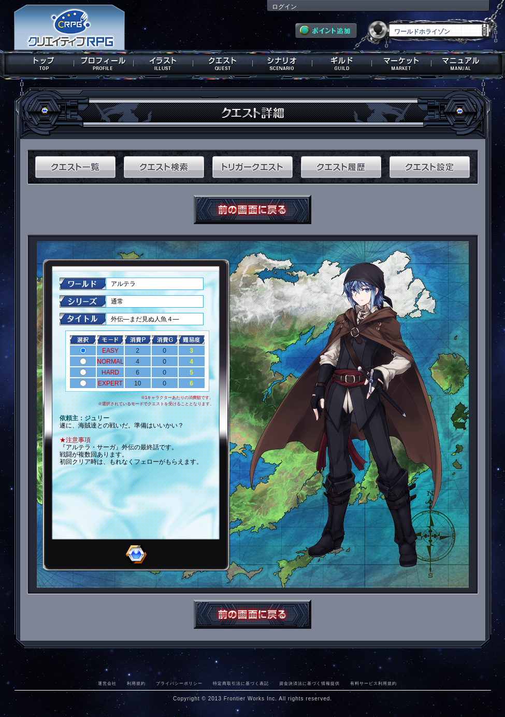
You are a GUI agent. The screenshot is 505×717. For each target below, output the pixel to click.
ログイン (284, 6)
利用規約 (136, 683)
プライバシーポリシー (179, 683)
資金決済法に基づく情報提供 (309, 683)
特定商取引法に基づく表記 (241, 683)
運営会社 (107, 683)
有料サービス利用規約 (373, 683)
